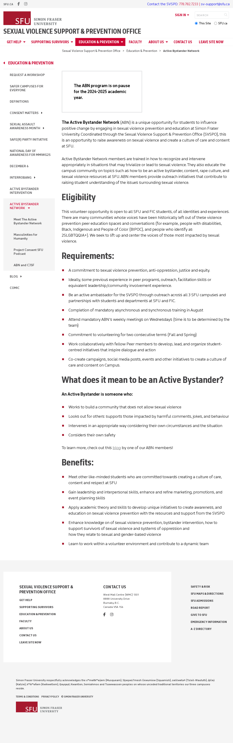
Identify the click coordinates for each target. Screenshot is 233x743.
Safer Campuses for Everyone (26, 88)
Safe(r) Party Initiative (29, 140)
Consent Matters (24, 113)
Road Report (200, 608)
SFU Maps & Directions (207, 594)
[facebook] (19, 4)
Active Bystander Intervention (24, 191)
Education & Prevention (99, 42)
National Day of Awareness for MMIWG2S (30, 153)
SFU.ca (222, 23)
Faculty (135, 42)
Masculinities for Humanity (25, 236)
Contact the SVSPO (162, 4)
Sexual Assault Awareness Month (25, 126)
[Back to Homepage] (33, 18)
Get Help (14, 42)
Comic (15, 288)
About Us (156, 42)
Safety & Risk (200, 587)
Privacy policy (50, 696)
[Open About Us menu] (167, 42)
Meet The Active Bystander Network (28, 221)
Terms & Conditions (27, 696)
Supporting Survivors (50, 42)
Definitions (19, 102)
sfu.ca (8, 4)
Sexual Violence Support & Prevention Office (72, 31)
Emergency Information (209, 622)
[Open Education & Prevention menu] (122, 42)
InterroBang (20, 177)
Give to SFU (199, 615)
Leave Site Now (211, 42)
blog (117, 447)
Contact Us (183, 42)
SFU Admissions (202, 601)
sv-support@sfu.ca (215, 4)
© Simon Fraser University (77, 696)
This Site (205, 23)
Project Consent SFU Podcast (28, 252)
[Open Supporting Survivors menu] (72, 42)
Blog (14, 276)
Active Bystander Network (24, 206)
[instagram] (25, 4)
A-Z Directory (201, 629)
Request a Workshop (27, 75)
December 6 (19, 166)
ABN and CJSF (24, 265)
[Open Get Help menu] (25, 42)
